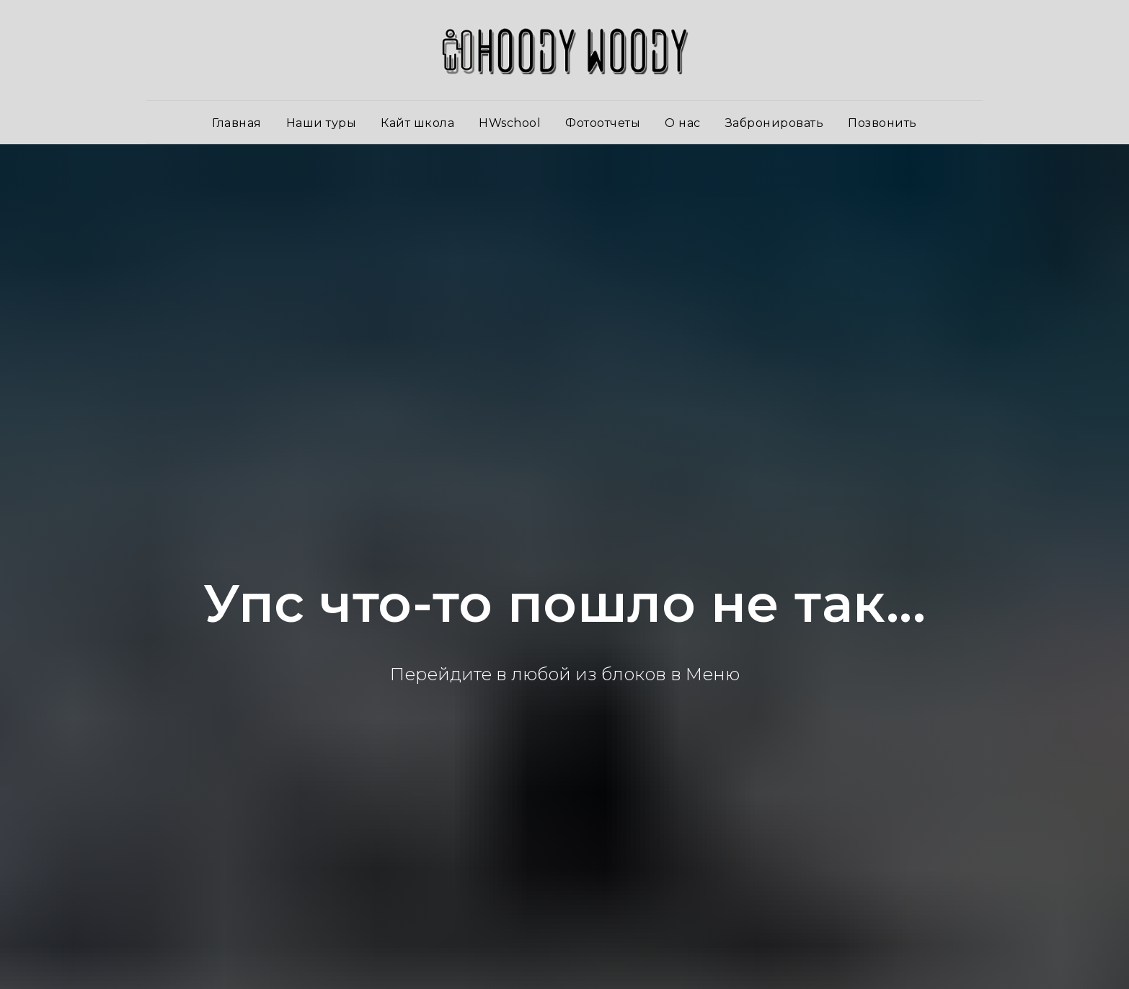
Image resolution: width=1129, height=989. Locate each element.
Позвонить (882, 123)
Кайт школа (417, 123)
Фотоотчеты (602, 123)
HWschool (510, 123)
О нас (683, 123)
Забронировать (774, 123)
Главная (237, 123)
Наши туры (321, 123)
